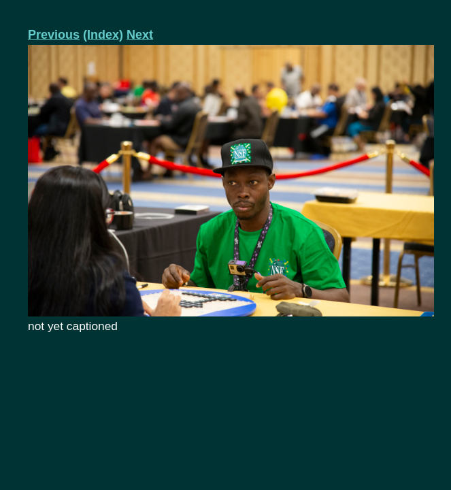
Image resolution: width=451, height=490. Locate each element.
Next (140, 35)
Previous (54, 35)
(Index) (103, 35)
